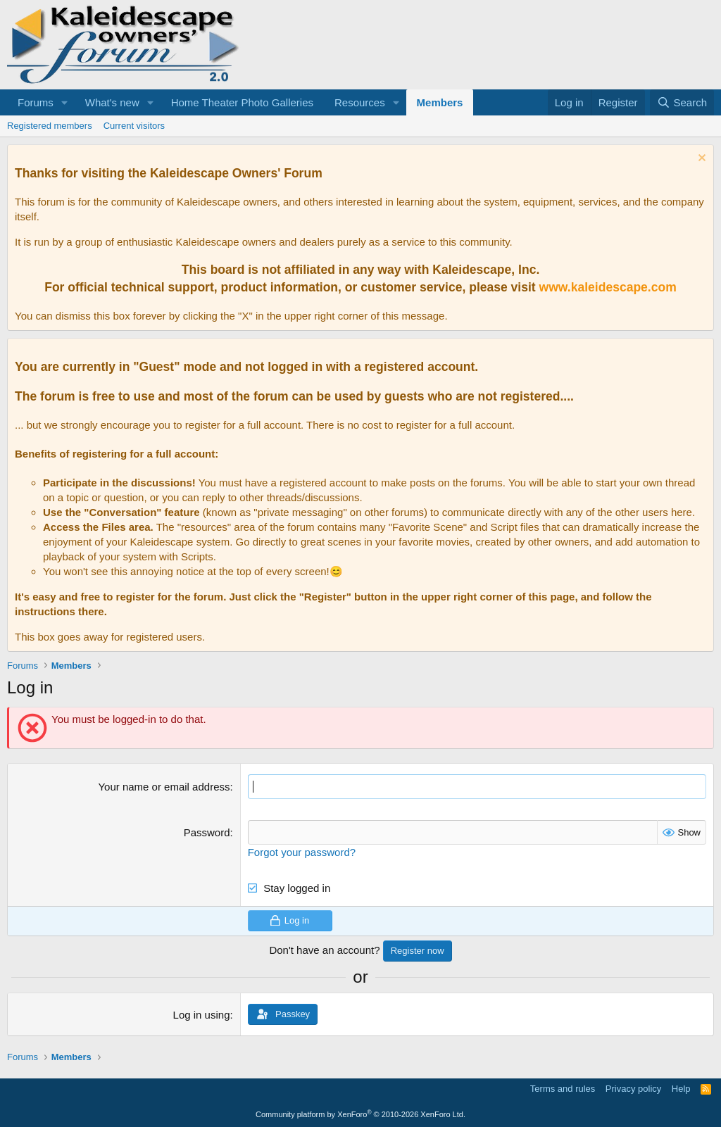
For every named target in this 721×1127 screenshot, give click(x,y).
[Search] (682, 102)
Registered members (49, 125)
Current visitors (134, 125)
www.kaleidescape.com (608, 287)
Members (440, 102)
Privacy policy (633, 1088)
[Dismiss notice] (700, 159)
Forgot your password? (302, 852)
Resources (359, 102)
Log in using (201, 1015)
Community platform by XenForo (360, 1114)
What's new (112, 102)
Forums (36, 102)
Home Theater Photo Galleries (242, 102)
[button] (65, 102)
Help (681, 1088)
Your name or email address (164, 787)
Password (207, 832)
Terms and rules (562, 1088)
